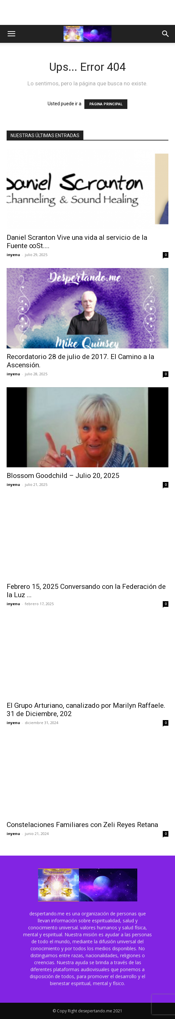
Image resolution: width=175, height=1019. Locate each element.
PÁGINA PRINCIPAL (105, 104)
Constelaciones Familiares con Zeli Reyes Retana (82, 825)
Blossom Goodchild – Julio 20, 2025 (63, 476)
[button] (11, 34)
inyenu (13, 254)
